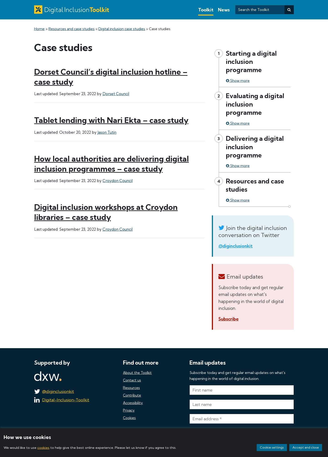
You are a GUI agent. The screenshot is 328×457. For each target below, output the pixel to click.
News (224, 10)
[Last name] (242, 404)
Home (39, 28)
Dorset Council (115, 93)
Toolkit (205, 10)
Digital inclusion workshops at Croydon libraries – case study (106, 212)
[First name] (242, 390)
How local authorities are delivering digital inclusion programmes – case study (111, 164)
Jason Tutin (106, 132)
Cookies (129, 418)
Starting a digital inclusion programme (251, 61)
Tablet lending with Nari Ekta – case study (111, 120)
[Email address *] (242, 419)
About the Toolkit (137, 373)
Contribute (132, 395)
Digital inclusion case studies (121, 28)
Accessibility (133, 403)
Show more (238, 80)
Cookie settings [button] (272, 447)
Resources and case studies (72, 28)
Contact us (132, 380)
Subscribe (228, 319)
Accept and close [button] (305, 447)
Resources (131, 388)
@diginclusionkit (235, 246)
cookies (43, 448)
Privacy (129, 410)
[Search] (289, 9)
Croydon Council (117, 180)
